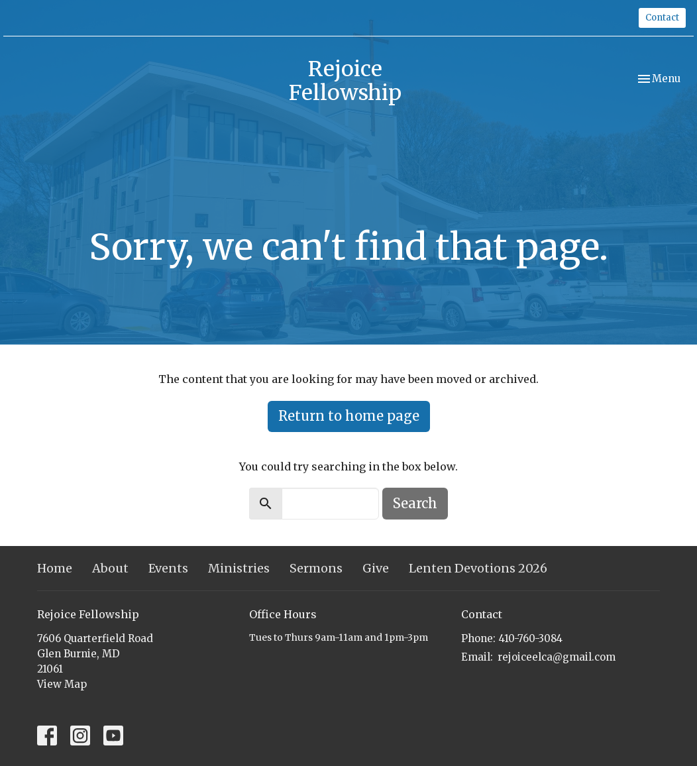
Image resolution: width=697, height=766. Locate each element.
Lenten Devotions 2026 (478, 568)
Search (415, 503)
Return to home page (348, 416)
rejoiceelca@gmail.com (557, 657)
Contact (662, 17)
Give (375, 568)
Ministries (239, 568)
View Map (62, 684)
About (110, 568)
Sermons (316, 568)
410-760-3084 (531, 638)
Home (54, 568)
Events (168, 568)
